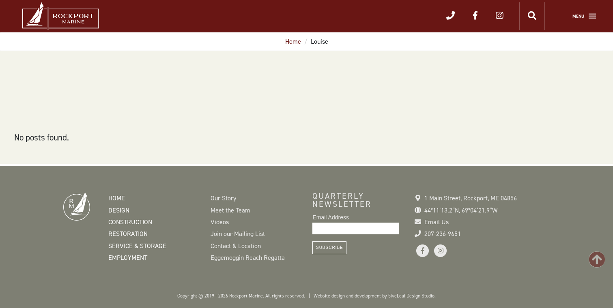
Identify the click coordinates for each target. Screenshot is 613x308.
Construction (130, 222)
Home (293, 41)
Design (118, 210)
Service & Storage (137, 246)
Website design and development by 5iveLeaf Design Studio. (375, 296)
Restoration (128, 233)
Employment (127, 257)
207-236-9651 (442, 233)
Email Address (330, 217)
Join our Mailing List (238, 233)
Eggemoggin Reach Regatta (248, 257)
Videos (220, 222)
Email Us (436, 222)
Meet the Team (230, 210)
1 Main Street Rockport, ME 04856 (470, 198)
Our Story (223, 198)
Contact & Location (236, 246)
